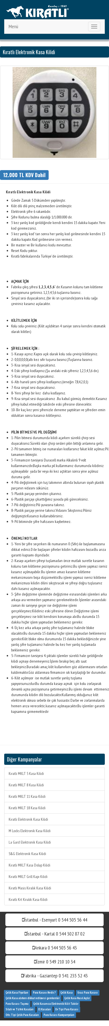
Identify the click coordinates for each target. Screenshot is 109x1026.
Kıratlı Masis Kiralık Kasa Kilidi (30, 888)
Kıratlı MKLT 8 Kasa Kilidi (26, 784)
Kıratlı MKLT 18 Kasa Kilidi (27, 807)
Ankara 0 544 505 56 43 (54, 947)
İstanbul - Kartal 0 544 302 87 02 (55, 933)
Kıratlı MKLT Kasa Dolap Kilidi (29, 865)
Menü (13, 26)
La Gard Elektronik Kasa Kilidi (30, 842)
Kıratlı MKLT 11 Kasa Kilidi (27, 796)
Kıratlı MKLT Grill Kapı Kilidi (28, 876)
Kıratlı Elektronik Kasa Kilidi (28, 819)
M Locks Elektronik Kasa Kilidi (30, 830)
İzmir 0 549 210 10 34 (54, 961)
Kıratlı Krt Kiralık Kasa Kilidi (28, 899)
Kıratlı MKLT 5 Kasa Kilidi (26, 773)
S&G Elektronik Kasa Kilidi (27, 853)
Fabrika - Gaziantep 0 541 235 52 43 (54, 975)
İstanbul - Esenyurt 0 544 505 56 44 (54, 920)
